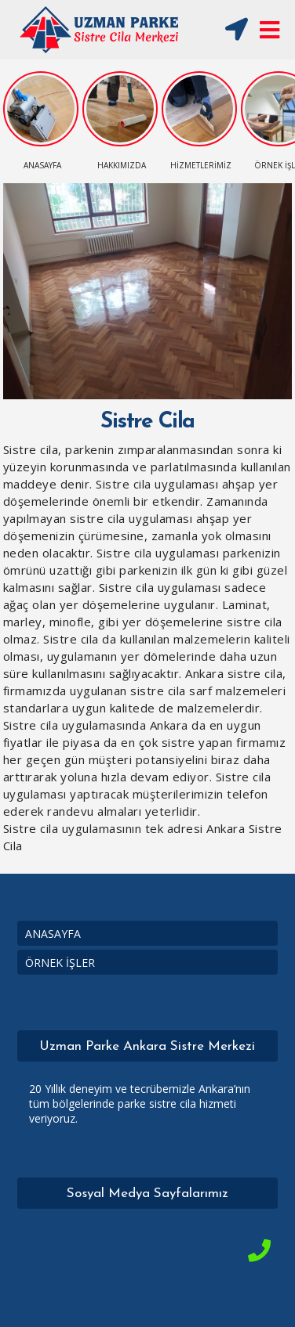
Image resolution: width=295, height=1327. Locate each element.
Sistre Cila (147, 422)
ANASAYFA (53, 933)
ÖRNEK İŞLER (60, 962)
